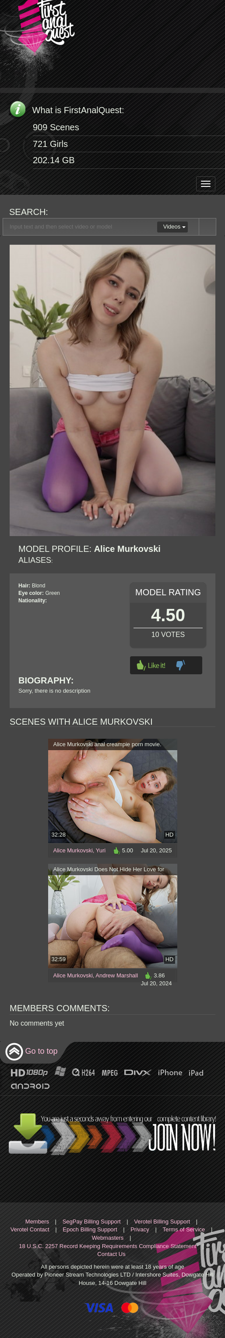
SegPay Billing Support (92, 1221)
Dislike (180, 665)
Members (37, 1221)
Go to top (31, 1052)
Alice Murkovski (73, 850)
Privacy (139, 1229)
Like (151, 665)
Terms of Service (183, 1229)
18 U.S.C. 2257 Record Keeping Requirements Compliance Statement (107, 1246)
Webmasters (108, 1237)
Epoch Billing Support (90, 1229)
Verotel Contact (30, 1229)
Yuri (100, 850)
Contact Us (111, 1254)
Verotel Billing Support (162, 1221)
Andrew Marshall (116, 975)
